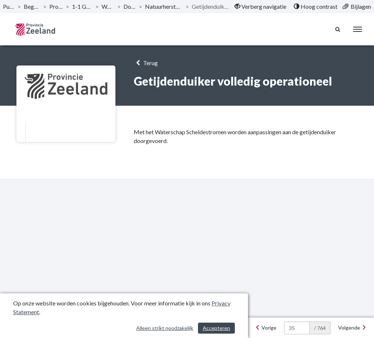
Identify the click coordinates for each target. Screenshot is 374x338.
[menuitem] (260, 6)
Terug (145, 62)
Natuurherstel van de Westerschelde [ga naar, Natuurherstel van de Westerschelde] (164, 6)
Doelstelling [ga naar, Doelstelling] (129, 6)
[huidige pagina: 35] (297, 328)
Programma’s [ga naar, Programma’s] (56, 6)
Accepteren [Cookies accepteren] (216, 328)
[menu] (357, 29)
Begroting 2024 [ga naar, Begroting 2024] (32, 6)
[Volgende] (352, 328)
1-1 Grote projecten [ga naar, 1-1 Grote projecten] (82, 6)
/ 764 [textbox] (320, 328)
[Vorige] (266, 328)
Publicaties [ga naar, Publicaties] (9, 6)
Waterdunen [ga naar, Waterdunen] (108, 6)
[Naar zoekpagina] (337, 29)
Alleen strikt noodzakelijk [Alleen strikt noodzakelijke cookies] (164, 328)
